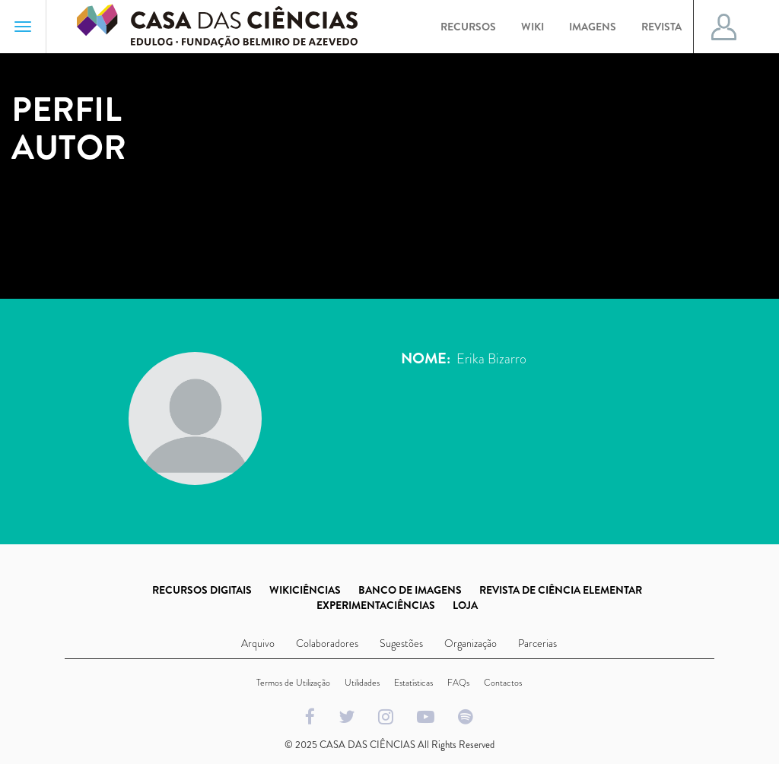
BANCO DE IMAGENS (410, 590)
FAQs (458, 683)
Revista (661, 26)
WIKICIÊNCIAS (305, 590)
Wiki (532, 26)
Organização (470, 643)
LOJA (465, 605)
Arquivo (258, 643)
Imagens (592, 26)
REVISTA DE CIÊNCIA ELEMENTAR (560, 590)
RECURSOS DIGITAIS (202, 590)
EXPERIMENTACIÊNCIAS (375, 605)
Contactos (503, 683)
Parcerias (537, 643)
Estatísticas (413, 683)
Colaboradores (327, 643)
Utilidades (362, 683)
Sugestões (401, 643)
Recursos (468, 26)
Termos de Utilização (293, 683)
